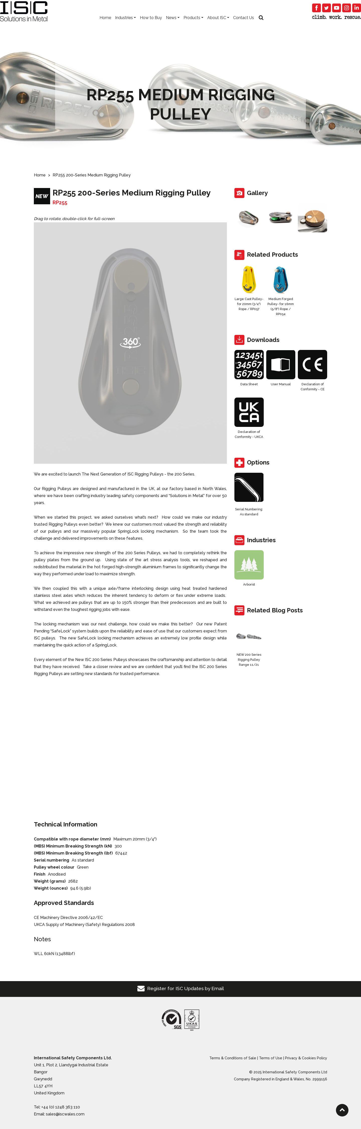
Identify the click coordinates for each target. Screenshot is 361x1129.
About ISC (216, 25)
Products (192, 25)
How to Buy (151, 25)
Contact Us (243, 25)
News (171, 25)
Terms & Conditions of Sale (232, 1058)
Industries (124, 25)
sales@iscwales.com (65, 1114)
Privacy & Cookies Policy (306, 1058)
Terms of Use (270, 1058)
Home (105, 25)
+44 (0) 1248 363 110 (60, 1107)
